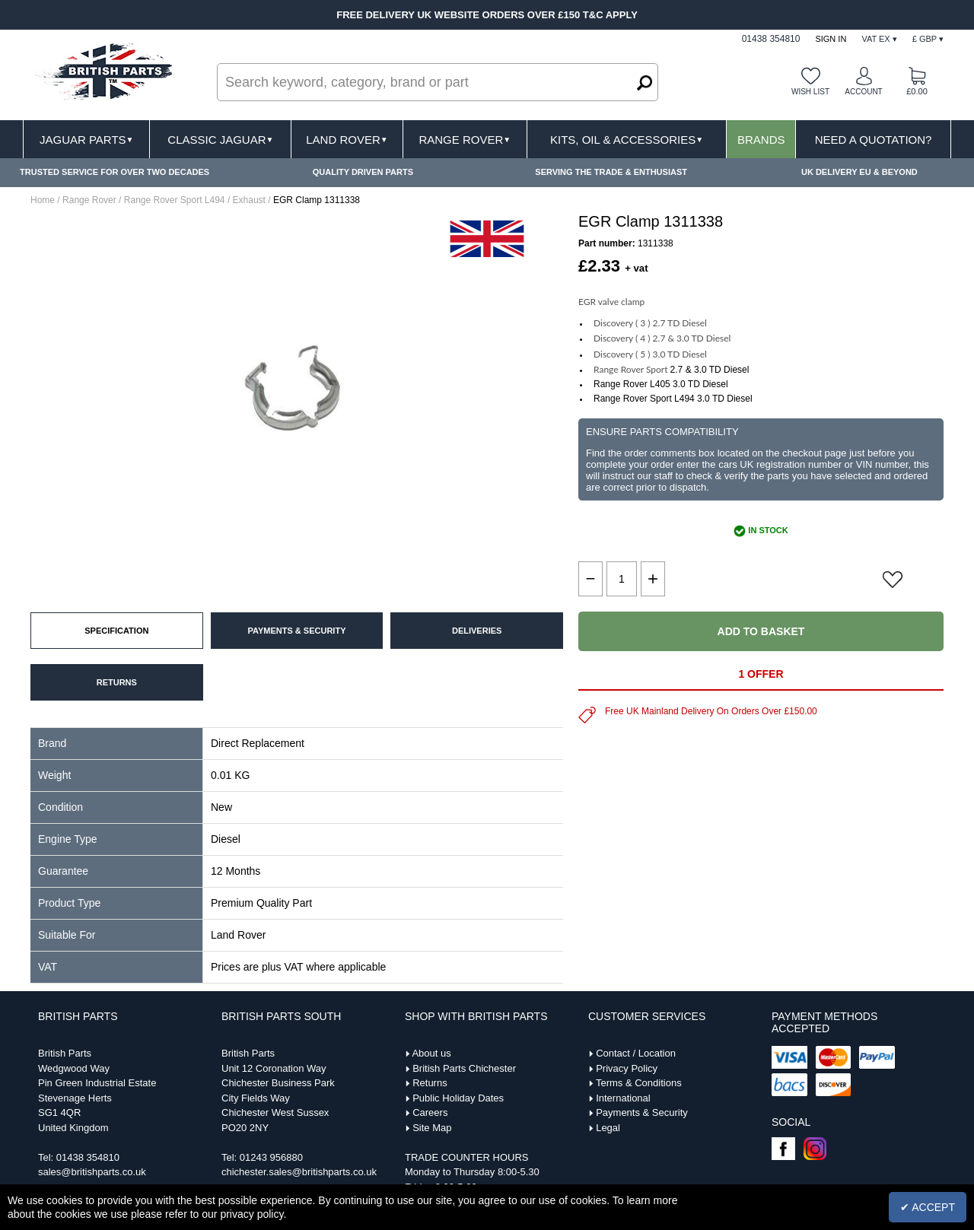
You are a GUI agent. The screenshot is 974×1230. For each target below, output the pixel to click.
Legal (608, 1127)
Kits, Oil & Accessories (626, 139)
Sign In (830, 38)
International (623, 1098)
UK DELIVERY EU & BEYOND (859, 171)
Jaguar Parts (87, 139)
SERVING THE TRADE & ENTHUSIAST (611, 171)
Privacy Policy (626, 1068)
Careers (429, 1112)
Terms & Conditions (639, 1083)
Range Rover (465, 139)
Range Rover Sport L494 (174, 200)
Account (863, 91)
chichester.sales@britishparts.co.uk (299, 1172)
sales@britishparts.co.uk (92, 1172)
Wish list (810, 91)
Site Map (431, 1127)
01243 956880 (271, 1157)
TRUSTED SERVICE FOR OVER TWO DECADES (114, 171)
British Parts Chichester (464, 1068)
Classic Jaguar (220, 139)
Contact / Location (636, 1053)
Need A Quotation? (873, 139)
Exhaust (249, 200)
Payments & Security (642, 1112)
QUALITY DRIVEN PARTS (363, 171)
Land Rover (346, 139)
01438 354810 (87, 1157)
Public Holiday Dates (458, 1098)
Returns (429, 1083)
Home (42, 200)
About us (431, 1053)
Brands (761, 139)
